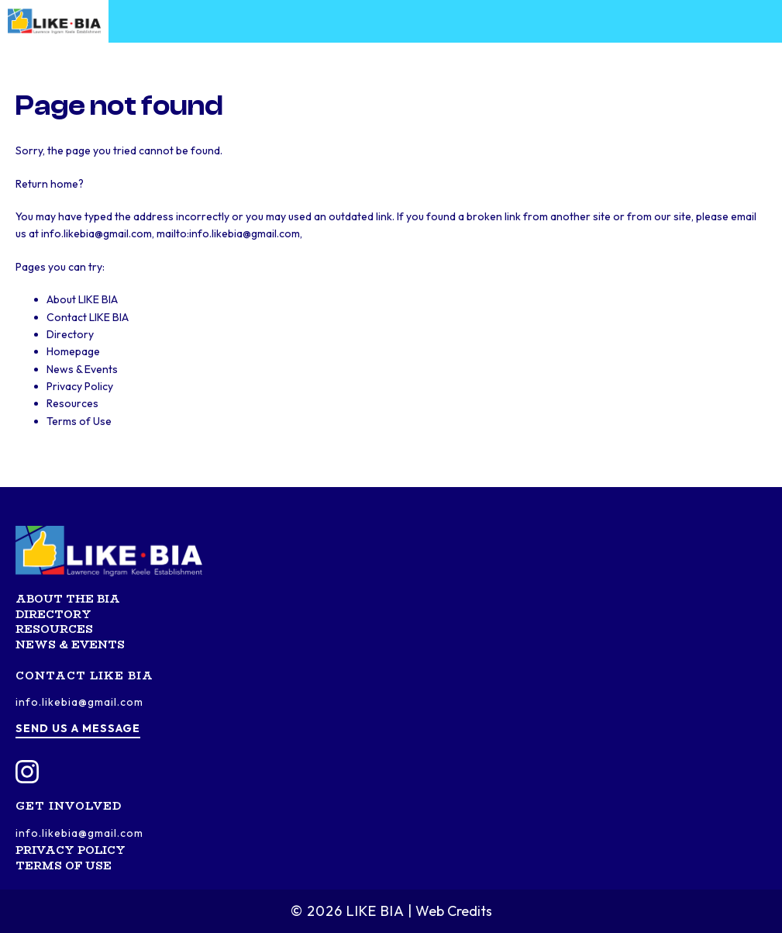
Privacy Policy (80, 386)
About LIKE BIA (82, 299)
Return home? (50, 184)
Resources (72, 403)
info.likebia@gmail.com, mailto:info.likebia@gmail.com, (171, 233)
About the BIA (68, 598)
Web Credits (453, 911)
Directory (70, 334)
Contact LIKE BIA (88, 317)
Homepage (73, 351)
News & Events (82, 369)
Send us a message (78, 728)
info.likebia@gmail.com (79, 702)
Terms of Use (79, 421)
